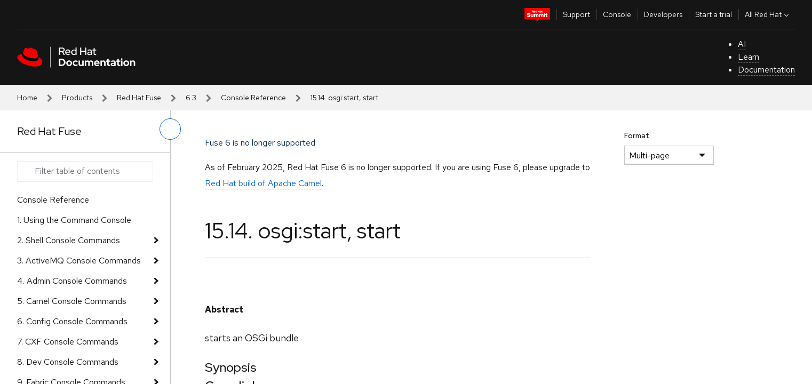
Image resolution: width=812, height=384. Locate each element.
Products (77, 97)
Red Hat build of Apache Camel (263, 183)
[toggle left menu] (170, 129)
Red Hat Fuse (139, 97)
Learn (748, 56)
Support (576, 14)
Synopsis (231, 367)
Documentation (766, 69)
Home (27, 97)
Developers (663, 14)
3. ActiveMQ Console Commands (79, 260)
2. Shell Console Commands (68, 240)
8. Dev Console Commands (67, 361)
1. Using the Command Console (74, 220)
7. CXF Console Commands (67, 341)
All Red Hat (768, 14)
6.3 (191, 97)
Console (617, 14)
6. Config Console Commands (72, 321)
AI (742, 44)
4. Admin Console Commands (72, 280)
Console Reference (253, 97)
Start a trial (713, 14)
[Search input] (85, 171)
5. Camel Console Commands (71, 301)
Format (636, 135)
